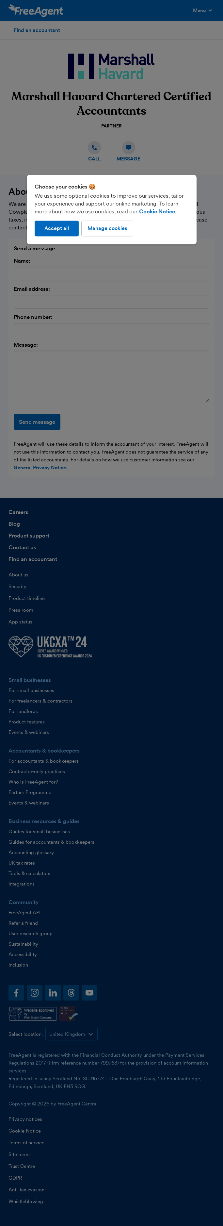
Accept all (56, 228)
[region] (112, 209)
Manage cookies (107, 228)
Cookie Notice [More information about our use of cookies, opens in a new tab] (157, 211)
